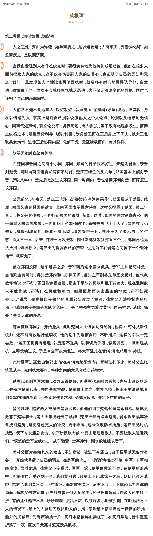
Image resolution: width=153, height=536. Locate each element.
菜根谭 (76, 15)
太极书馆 (9, 4)
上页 (141, 517)
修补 (136, 4)
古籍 (19, 4)
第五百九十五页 (76, 22)
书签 (27, 4)
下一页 (76, 517)
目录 (128, 4)
